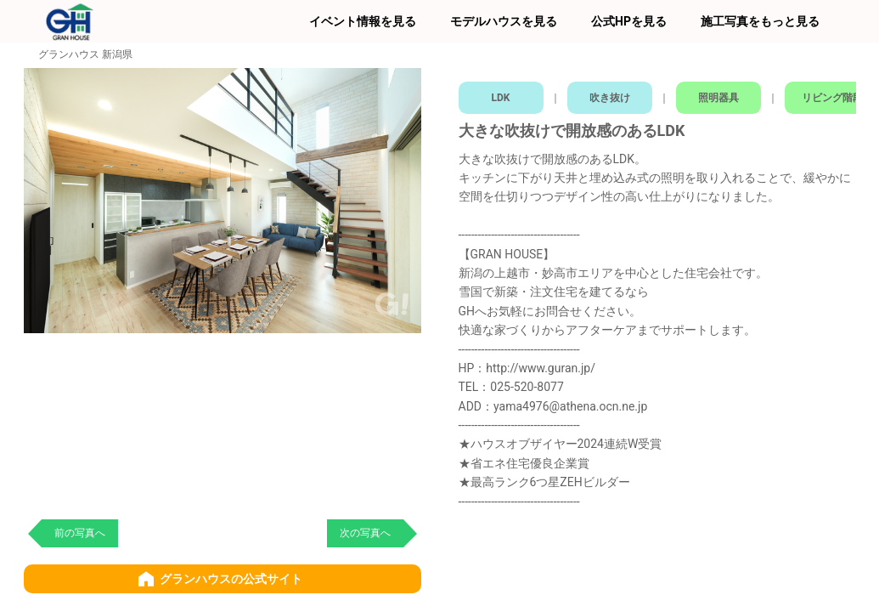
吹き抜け (610, 93)
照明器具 (721, 93)
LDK (501, 93)
